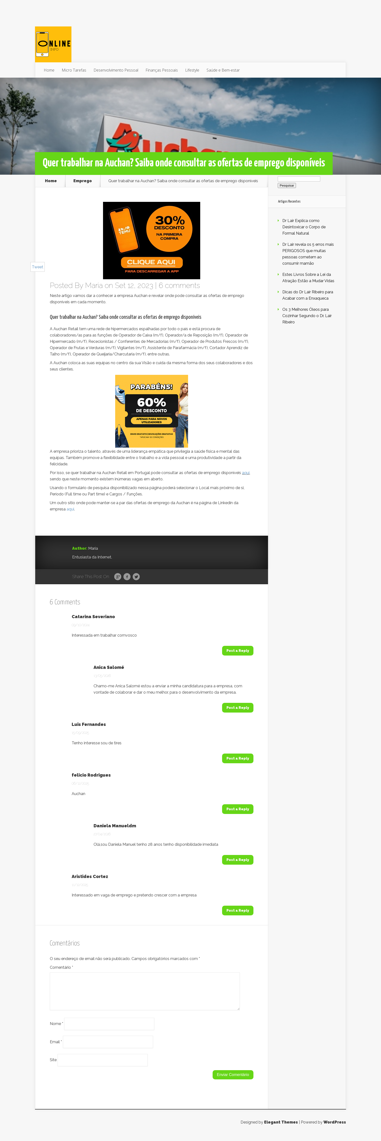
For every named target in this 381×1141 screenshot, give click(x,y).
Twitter (136, 577)
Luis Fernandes (89, 724)
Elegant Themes (281, 1128)
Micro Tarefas (74, 70)
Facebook (127, 577)
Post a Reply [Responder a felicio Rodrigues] (237, 809)
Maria (94, 285)
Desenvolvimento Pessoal (116, 70)
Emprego (82, 181)
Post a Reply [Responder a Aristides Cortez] (237, 910)
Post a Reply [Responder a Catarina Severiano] (237, 651)
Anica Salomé (109, 667)
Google (117, 577)
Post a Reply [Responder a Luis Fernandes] (237, 758)
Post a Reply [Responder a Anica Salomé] (237, 708)
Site (53, 1065)
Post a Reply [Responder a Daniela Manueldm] (237, 860)
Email (56, 1047)
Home (49, 70)
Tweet (37, 267)
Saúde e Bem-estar (223, 70)
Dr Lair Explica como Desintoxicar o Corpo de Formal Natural (304, 227)
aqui (246, 472)
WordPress (334, 1128)
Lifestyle (192, 70)
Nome (56, 1029)
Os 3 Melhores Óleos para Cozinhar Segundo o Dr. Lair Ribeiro (307, 315)
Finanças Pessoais (162, 70)
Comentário (61, 967)
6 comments (179, 285)
